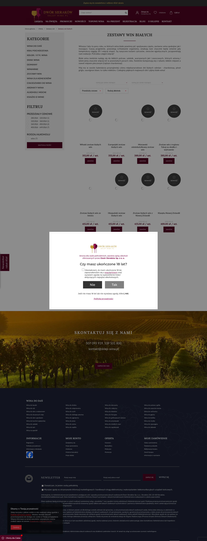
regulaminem (111, 272)
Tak (114, 285)
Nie (92, 285)
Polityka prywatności (103, 298)
